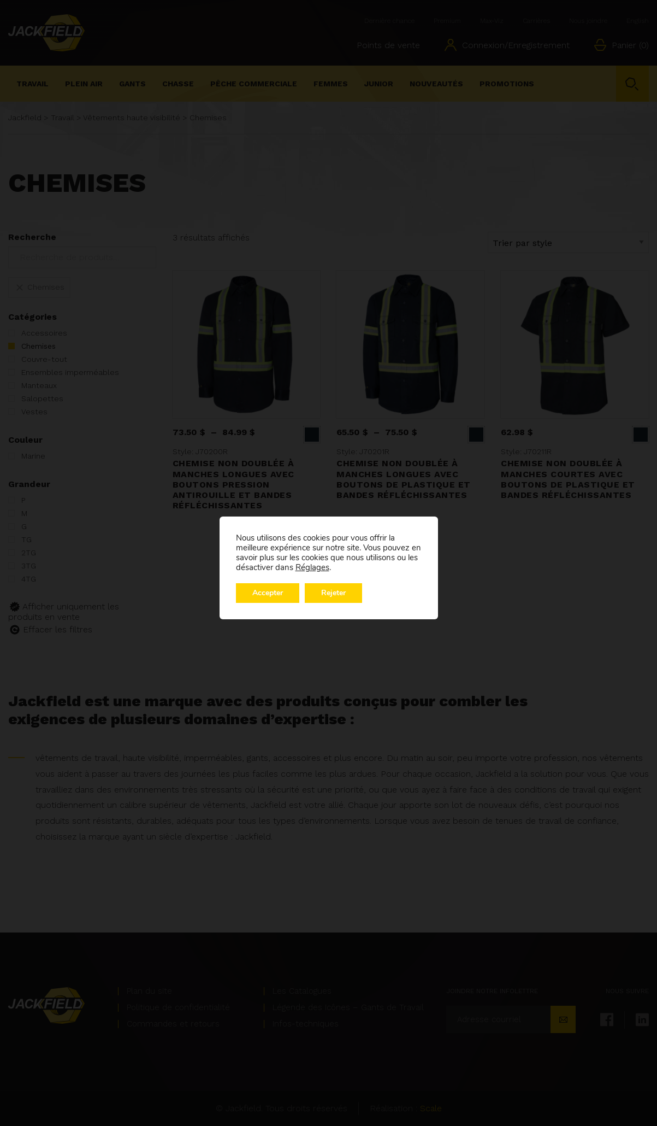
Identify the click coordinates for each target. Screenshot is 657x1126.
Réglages (312, 567)
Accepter (267, 593)
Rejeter (333, 593)
